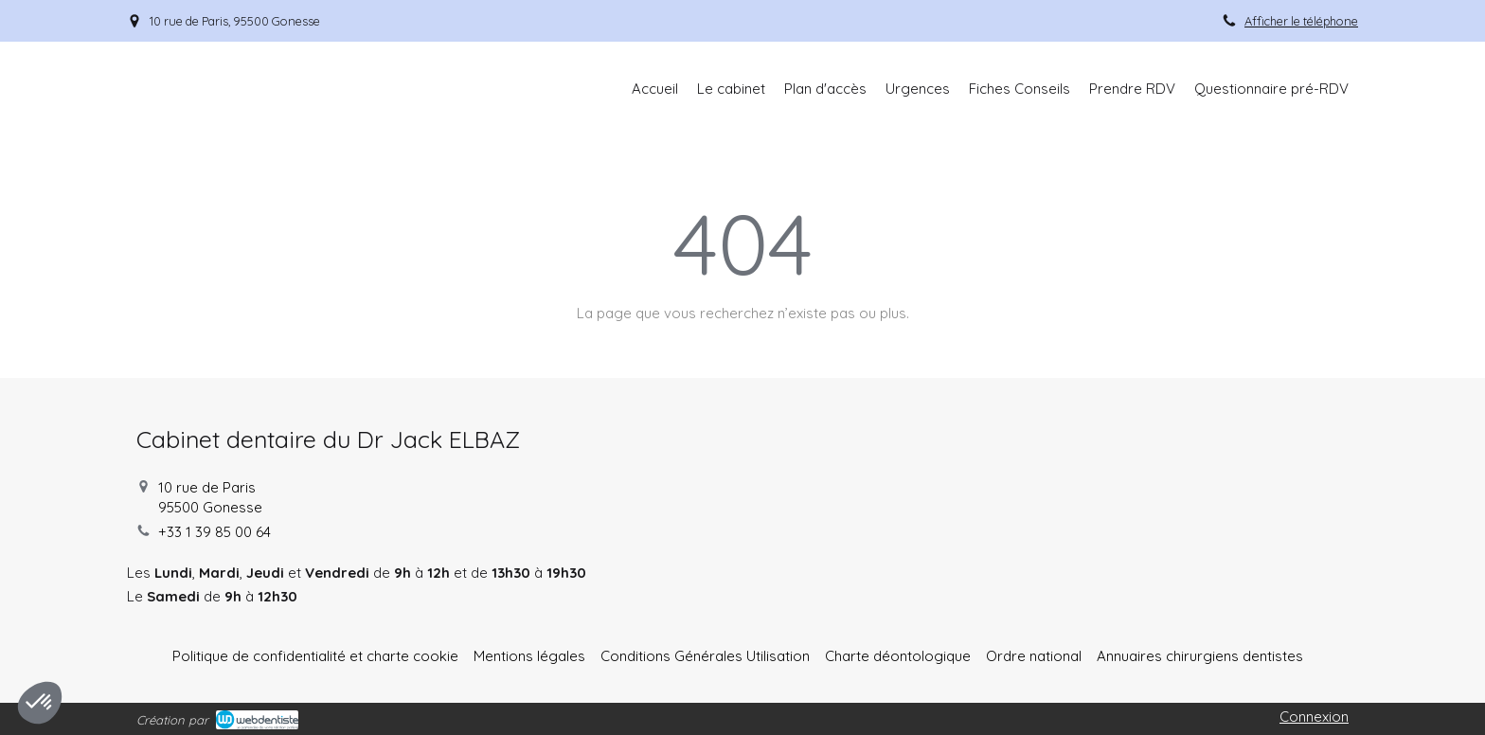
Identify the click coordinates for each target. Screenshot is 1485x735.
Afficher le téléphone (1301, 20)
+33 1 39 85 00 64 (214, 532)
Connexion (1314, 717)
